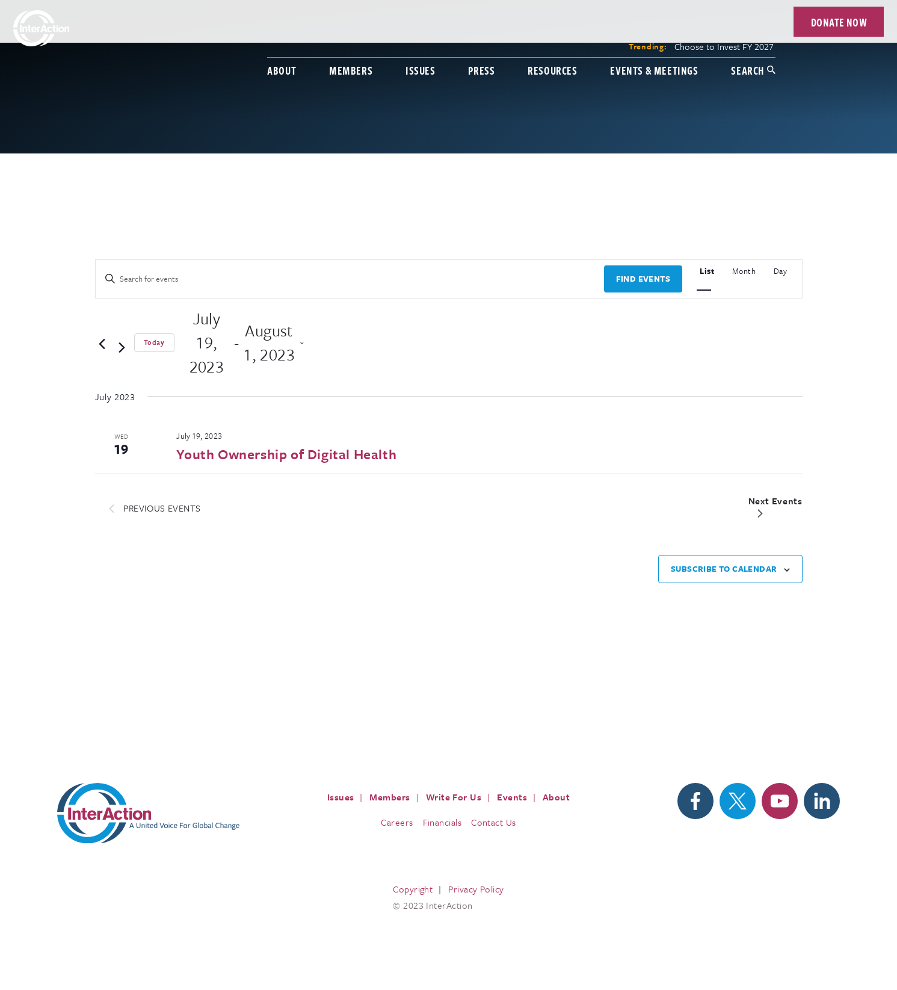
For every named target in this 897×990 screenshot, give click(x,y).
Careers (397, 822)
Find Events (643, 279)
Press (446, 40)
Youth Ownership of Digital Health (286, 454)
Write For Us (454, 796)
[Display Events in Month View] (744, 269)
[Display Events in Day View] (781, 269)
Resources (517, 40)
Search (712, 40)
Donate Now (804, 27)
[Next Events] (122, 348)
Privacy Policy (476, 889)
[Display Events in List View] (707, 269)
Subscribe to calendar (724, 569)
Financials (442, 822)
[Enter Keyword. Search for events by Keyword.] (350, 279)
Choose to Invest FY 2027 (689, 16)
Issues (386, 40)
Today (154, 342)
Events (512, 796)
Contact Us (493, 822)
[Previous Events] (102, 344)
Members (316, 40)
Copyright (413, 889)
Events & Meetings (619, 40)
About (246, 40)
